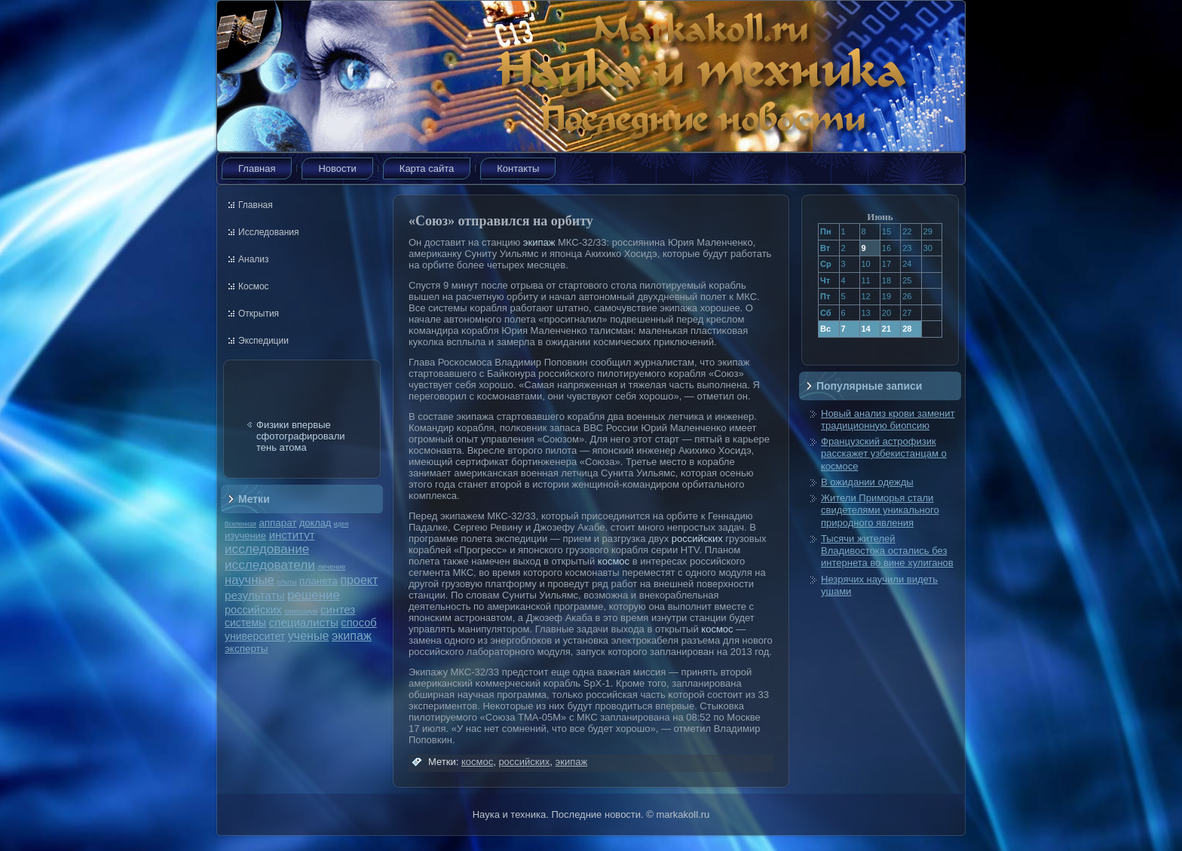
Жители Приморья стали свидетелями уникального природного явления (880, 510)
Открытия (258, 313)
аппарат (277, 522)
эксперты (246, 648)
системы (245, 623)
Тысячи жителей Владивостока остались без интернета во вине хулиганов (887, 551)
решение (313, 595)
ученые (308, 635)
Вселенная (240, 524)
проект (359, 579)
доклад (315, 522)
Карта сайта (427, 168)
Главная (256, 168)
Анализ (253, 259)
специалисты (303, 622)
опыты (286, 582)
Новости (337, 168)
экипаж (352, 635)
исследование (267, 548)
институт (292, 534)
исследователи (270, 564)
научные (249, 580)
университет (255, 636)
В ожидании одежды (867, 482)
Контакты (518, 168)
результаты (255, 595)
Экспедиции (263, 340)
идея (341, 524)
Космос (253, 286)
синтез (337, 609)
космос (613, 561)
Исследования (268, 232)
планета (318, 580)
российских (253, 610)
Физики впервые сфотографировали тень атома (300, 436)
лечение (332, 566)
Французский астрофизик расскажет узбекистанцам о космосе (884, 454)
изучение (245, 535)
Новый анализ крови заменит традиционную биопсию (887, 419)
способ (358, 623)
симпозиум (300, 611)
